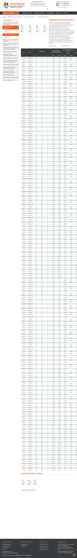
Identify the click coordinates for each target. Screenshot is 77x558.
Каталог (10, 13)
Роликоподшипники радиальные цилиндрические (10, 54)
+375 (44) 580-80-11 (43, 546)
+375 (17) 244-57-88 (43, 544)
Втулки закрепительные (8, 75)
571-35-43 (64, 5)
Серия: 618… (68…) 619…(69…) (29, 17)
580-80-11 (64, 3)
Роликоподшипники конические (10, 58)
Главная (4, 17)
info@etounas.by (63, 7)
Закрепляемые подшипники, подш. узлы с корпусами (9, 67)
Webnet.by (29, 555)
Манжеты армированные (9, 80)
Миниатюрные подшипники (28, 490)
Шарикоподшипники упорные (10, 51)
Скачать (65, 13)
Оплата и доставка (39, 13)
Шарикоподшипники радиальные (14, 17)
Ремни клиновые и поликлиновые (10, 77)
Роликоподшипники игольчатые (10, 64)
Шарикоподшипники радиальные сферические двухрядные (10, 48)
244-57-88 (63, 2)
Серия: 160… (7, 37)
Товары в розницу (27, 13)
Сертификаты (50, 13)
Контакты (58, 13)
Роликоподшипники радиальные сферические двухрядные (10, 61)
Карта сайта (23, 546)
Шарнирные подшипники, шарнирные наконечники (9, 71)
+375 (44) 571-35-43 (43, 547)
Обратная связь (24, 544)
